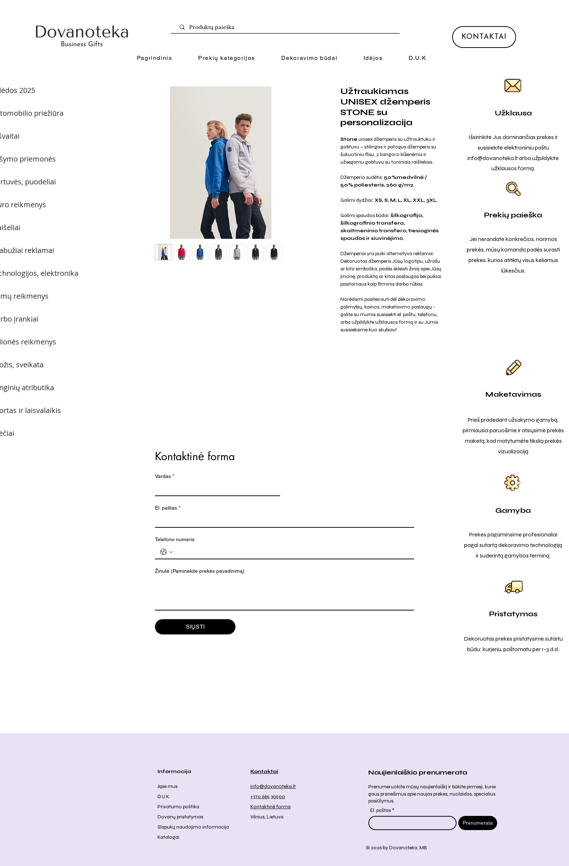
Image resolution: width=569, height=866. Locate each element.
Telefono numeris (175, 539)
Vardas (164, 476)
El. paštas (167, 508)
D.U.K (163, 796)
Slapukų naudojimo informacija (193, 827)
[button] (226, 58)
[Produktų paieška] (286, 27)
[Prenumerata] (477, 823)
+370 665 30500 (267, 796)
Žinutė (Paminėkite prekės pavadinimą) (200, 571)
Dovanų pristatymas (180, 817)
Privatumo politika (178, 807)
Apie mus (167, 786)
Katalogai (168, 837)
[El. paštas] (282, 520)
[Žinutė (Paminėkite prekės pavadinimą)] (284, 593)
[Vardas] (215, 488)
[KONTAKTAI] (484, 37)
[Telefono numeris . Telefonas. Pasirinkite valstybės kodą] (166, 552)
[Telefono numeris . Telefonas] (292, 552)
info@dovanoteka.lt (492, 158)
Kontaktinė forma (270, 807)
